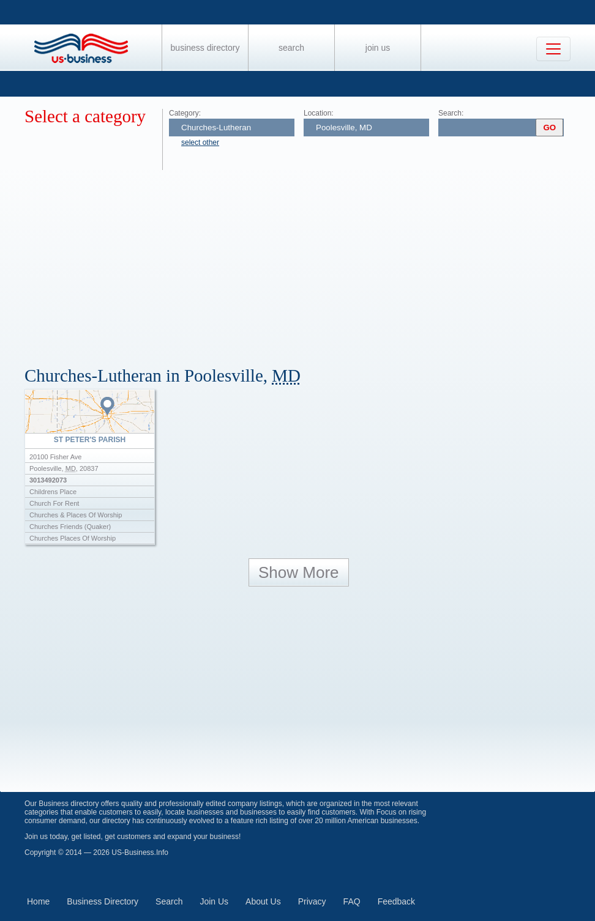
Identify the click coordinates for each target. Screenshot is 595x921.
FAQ (352, 901)
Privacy (312, 901)
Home (38, 901)
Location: (319, 113)
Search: (450, 113)
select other (200, 142)
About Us (263, 901)
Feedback (396, 901)
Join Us (377, 48)
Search (291, 48)
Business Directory (205, 48)
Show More (298, 572)
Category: (185, 113)
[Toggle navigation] (553, 49)
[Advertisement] (309, 261)
